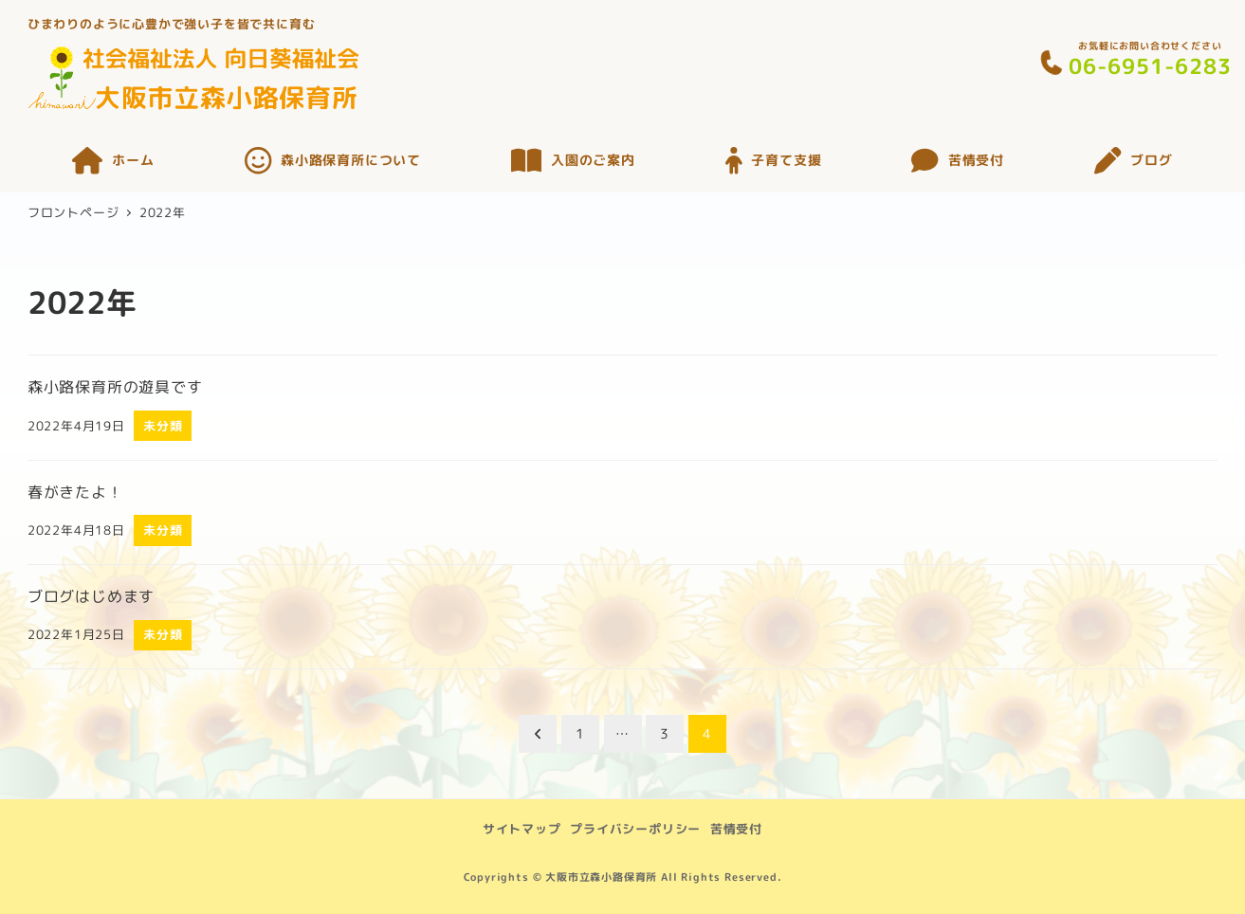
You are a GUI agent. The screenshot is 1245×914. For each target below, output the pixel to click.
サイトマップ (522, 828)
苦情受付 (736, 828)
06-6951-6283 (1150, 66)
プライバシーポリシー (635, 828)
